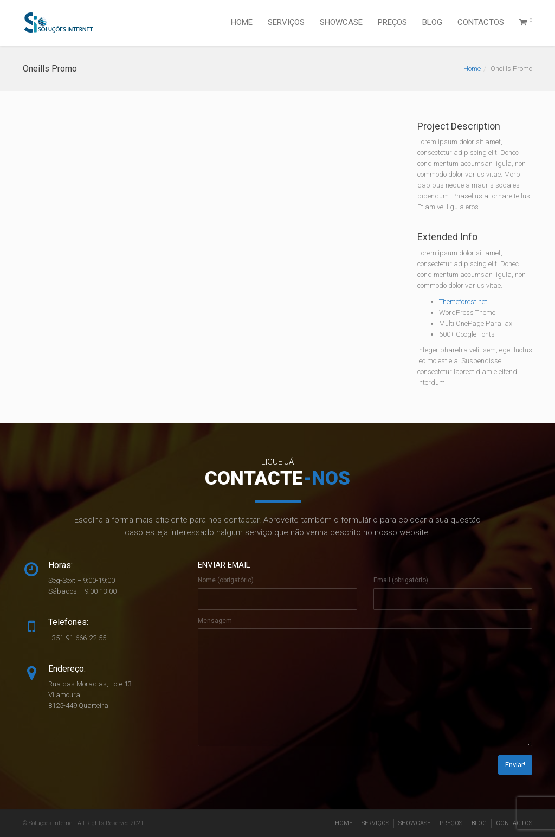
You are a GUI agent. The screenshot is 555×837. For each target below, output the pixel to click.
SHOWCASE (341, 22)
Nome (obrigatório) (226, 580)
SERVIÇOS (286, 22)
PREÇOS (392, 22)
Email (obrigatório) (400, 580)
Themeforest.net (463, 302)
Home (472, 69)
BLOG (432, 22)
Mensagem (215, 620)
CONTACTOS (480, 22)
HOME (242, 22)
